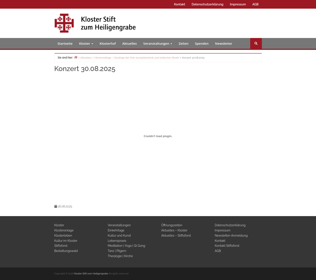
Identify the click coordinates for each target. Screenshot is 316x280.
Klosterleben (63, 235)
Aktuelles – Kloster (174, 230)
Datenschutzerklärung (207, 4)
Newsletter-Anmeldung (231, 235)
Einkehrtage (116, 230)
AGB (255, 4)
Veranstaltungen (157, 43)
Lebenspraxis (117, 240)
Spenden (202, 43)
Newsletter (223, 43)
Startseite (65, 43)
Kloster (86, 43)
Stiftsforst (61, 245)
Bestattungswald (66, 251)
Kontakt (179, 4)
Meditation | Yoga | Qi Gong (126, 245)
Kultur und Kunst (119, 235)
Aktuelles (129, 43)
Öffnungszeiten (171, 225)
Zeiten (184, 43)
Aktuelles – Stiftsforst (176, 235)
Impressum (238, 4)
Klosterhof (108, 43)
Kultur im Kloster (65, 240)
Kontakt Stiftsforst (227, 245)
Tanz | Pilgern (117, 251)
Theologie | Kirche (120, 256)
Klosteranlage (64, 230)
